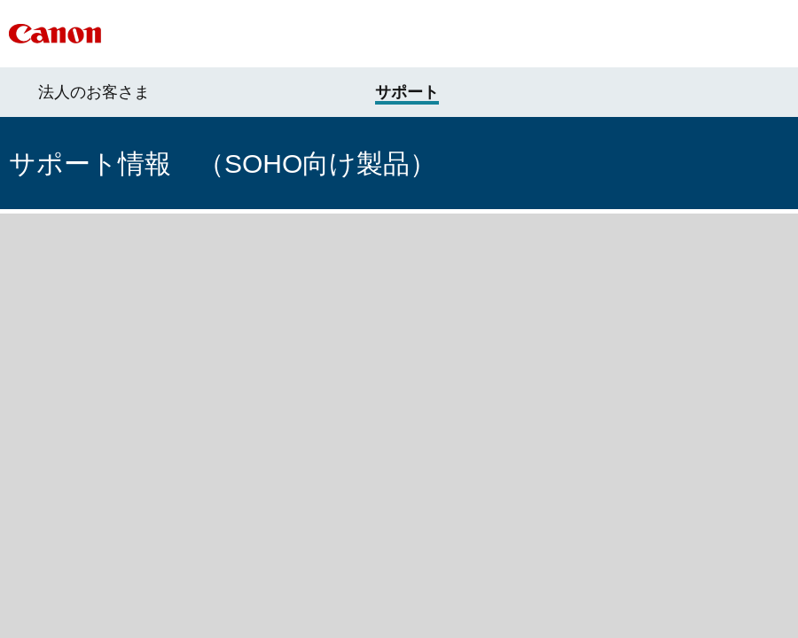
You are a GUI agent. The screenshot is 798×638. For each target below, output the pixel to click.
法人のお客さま (94, 92)
